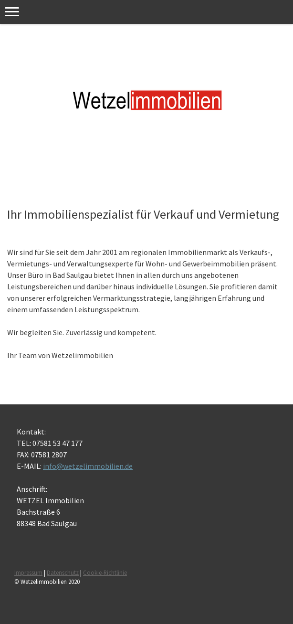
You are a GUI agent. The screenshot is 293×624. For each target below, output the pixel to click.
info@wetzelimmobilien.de (88, 466)
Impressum (28, 572)
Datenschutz (63, 572)
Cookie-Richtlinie (105, 572)
